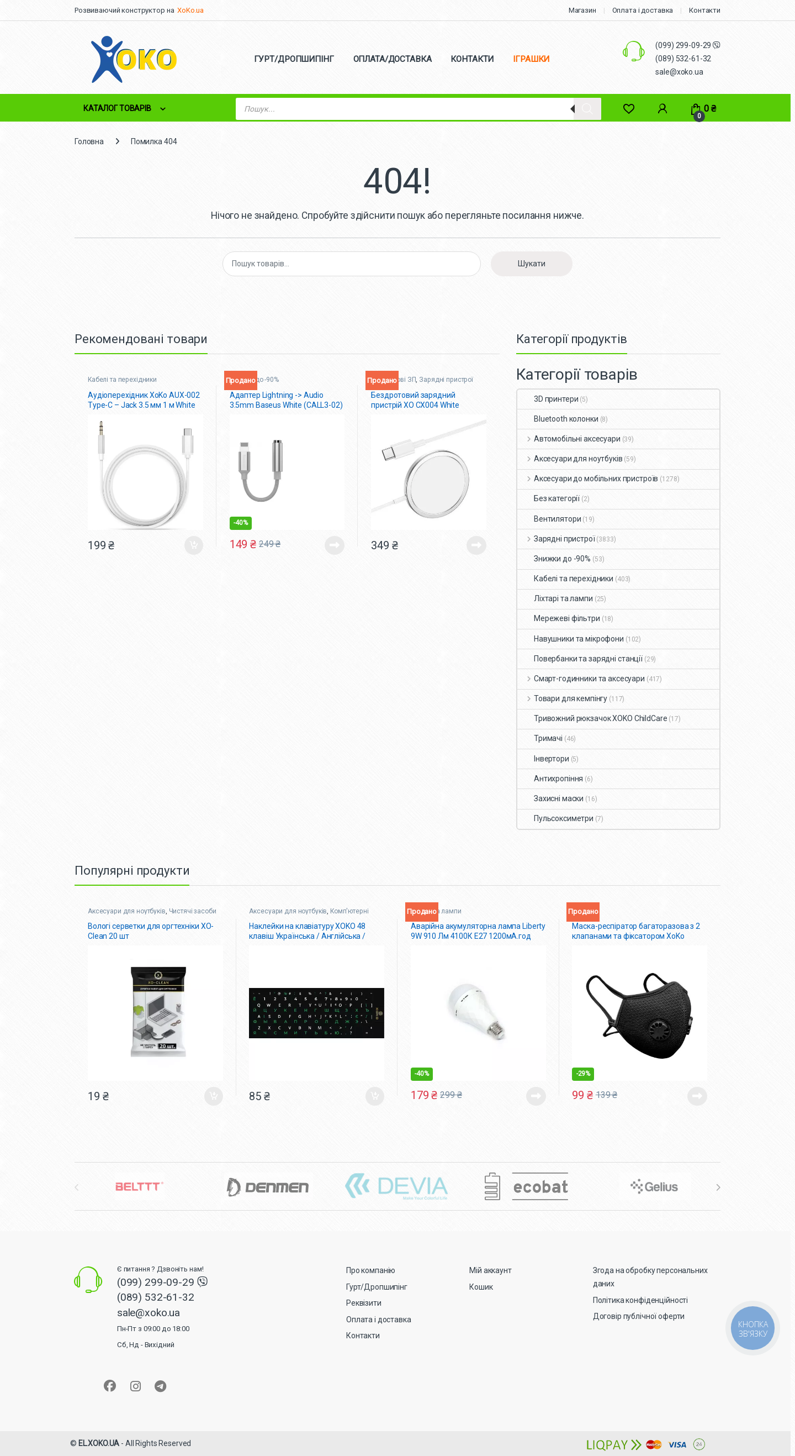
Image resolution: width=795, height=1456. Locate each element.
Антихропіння (550, 778)
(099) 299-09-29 (684, 45)
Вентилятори (549, 518)
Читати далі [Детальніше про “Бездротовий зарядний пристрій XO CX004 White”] (476, 545)
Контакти (704, 10)
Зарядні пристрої (446, 379)
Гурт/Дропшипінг (376, 1286)
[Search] (587, 109)
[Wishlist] (628, 108)
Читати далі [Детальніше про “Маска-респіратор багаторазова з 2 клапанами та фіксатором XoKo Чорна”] (697, 1096)
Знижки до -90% (554, 558)
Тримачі (540, 738)
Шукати (531, 263)
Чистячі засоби (192, 911)
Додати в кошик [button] (193, 545)
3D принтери (547, 399)
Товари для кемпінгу (562, 698)
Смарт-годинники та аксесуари (581, 678)
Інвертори (543, 758)
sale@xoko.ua (679, 71)
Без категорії (548, 498)
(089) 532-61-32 (683, 58)
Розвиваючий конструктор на (124, 10)
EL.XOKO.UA (99, 1443)
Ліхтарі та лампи (555, 598)
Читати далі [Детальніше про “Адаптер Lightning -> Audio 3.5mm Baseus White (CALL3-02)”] (334, 545)
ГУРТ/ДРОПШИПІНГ (294, 59)
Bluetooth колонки (557, 418)
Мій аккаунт (490, 1270)
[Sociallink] (110, 1386)
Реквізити (363, 1303)
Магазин (582, 10)
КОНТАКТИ (472, 59)
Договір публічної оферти (639, 1316)
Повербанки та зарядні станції (580, 658)
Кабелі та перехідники (122, 379)
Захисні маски (550, 798)
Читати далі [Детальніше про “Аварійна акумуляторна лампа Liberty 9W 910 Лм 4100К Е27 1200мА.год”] (536, 1096)
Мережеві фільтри (558, 618)
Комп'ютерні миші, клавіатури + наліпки (308, 914)
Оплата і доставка (643, 10)
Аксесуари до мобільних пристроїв (587, 478)
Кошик (480, 1286)
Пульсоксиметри (555, 818)
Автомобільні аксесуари (569, 438)
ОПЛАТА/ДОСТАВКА (392, 59)
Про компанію (370, 1270)
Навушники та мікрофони (570, 638)
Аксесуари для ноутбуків (570, 458)
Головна (89, 141)
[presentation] (718, 1187)
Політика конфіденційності (640, 1300)
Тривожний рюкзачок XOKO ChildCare (592, 718)
